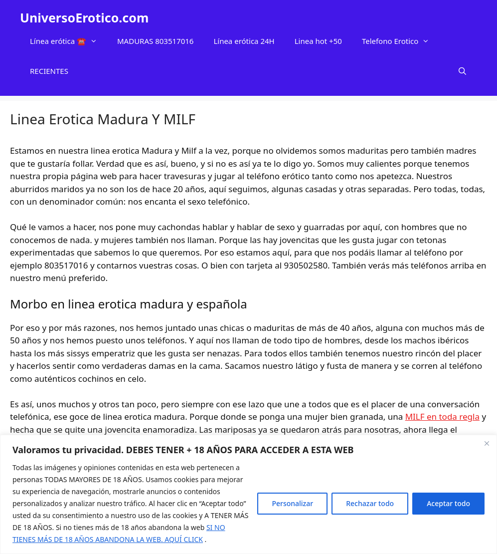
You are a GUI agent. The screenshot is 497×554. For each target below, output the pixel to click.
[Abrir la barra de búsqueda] (462, 71)
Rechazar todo (370, 503)
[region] (248, 494)
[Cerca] (487, 443)
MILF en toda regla (442, 416)
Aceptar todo (448, 503)
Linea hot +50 (318, 41)
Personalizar (292, 503)
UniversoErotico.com (84, 17)
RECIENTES (49, 71)
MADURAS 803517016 (155, 41)
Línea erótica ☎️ (68, 41)
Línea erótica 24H (243, 41)
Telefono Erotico (400, 41)
